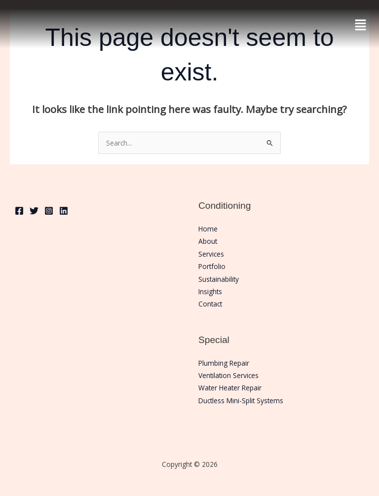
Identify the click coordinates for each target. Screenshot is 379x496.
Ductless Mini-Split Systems (240, 400)
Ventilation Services (228, 375)
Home (208, 228)
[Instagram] (48, 210)
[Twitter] (34, 210)
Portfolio (212, 266)
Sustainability (218, 279)
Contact (210, 303)
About (207, 241)
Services (211, 254)
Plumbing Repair (223, 363)
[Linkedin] (63, 210)
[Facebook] (19, 210)
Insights (210, 291)
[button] (360, 24)
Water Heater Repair (230, 387)
